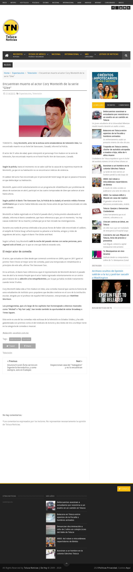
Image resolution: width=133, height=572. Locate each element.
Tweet (10, 346)
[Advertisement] (108, 30)
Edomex (46, 3)
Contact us (124, 489)
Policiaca (35, 3)
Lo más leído (98, 105)
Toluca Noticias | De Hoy (35, 568)
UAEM (79, 3)
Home (6, 73)
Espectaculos (18, 73)
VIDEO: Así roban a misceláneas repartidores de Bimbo (115, 182)
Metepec (13, 3)
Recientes (18, 55)
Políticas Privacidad (108, 568)
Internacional (68, 3)
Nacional (55, 3)
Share (27, 346)
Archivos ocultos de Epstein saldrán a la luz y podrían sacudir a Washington (110, 274)
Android (88, 3)
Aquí (128, 568)
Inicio (5, 3)
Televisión (32, 73)
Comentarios (124, 105)
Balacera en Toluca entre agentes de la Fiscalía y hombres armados (115, 133)
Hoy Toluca (24, 3)
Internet (98, 3)
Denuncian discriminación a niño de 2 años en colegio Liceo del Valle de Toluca (71, 529)
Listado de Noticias (108, 54)
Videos (121, 3)
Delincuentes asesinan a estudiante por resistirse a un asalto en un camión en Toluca (71, 505)
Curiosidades (110, 3)
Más (89, 55)
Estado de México (37, 55)
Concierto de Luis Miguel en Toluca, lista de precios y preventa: (116, 238)
